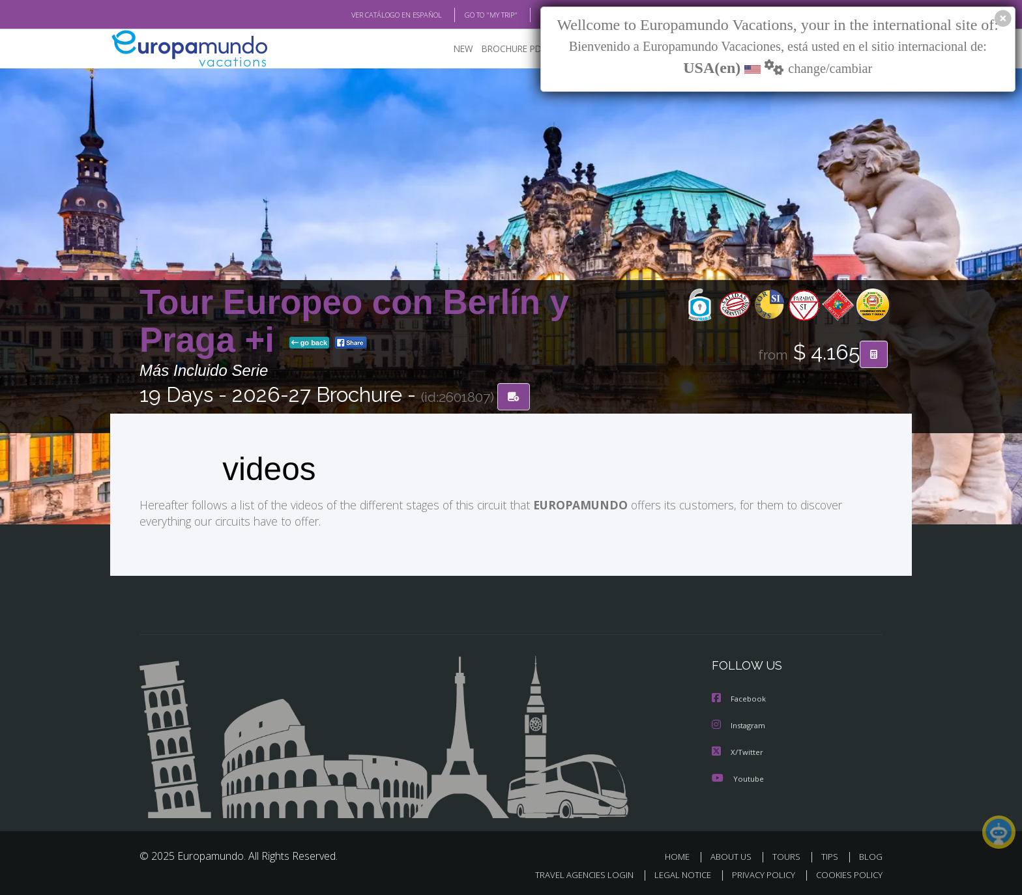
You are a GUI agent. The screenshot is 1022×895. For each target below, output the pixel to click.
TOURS (789, 855)
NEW (450, 49)
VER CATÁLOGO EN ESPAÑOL (366, 15)
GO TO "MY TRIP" (470, 15)
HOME (682, 855)
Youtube (738, 777)
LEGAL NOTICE (674, 873)
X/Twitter (738, 751)
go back (309, 344)
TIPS (831, 855)
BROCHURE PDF (504, 49)
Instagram (740, 725)
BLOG (533, 15)
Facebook (740, 698)
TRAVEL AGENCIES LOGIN (572, 873)
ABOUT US (734, 855)
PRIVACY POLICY (758, 873)
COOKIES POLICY (846, 873)
